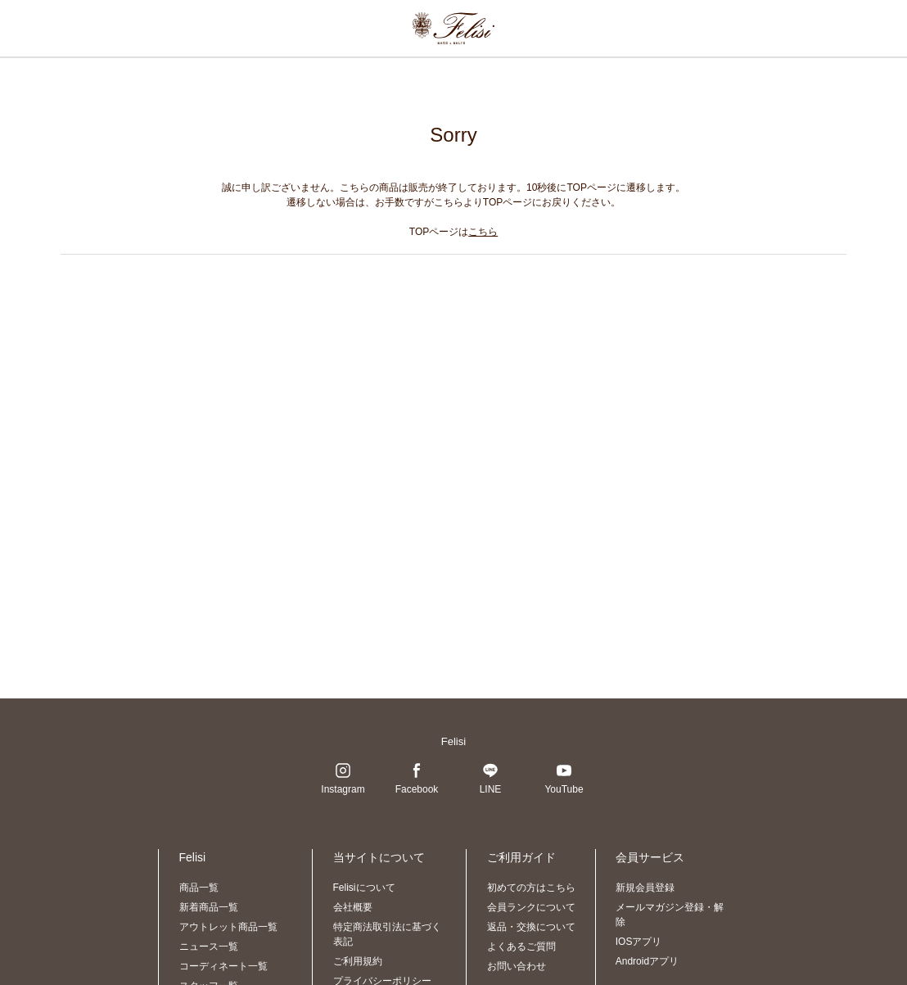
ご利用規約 (357, 961)
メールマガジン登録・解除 (670, 914)
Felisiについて (364, 887)
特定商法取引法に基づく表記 (387, 934)
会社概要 (352, 907)
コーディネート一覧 (223, 966)
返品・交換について (531, 927)
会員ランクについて (531, 907)
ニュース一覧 (208, 946)
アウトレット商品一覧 (228, 927)
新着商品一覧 (208, 907)
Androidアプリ (647, 961)
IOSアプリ (639, 941)
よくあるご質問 (521, 946)
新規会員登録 (645, 887)
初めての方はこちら (531, 887)
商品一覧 (199, 887)
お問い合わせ (516, 966)
